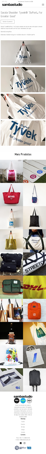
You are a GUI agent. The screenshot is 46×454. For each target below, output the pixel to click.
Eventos (23, 424)
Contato (23, 432)
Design (23, 429)
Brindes (23, 427)
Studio (23, 421)
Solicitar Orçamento (7, 21)
